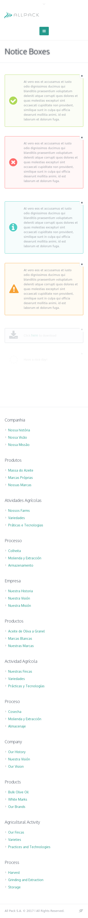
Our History (17, 752)
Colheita (14, 551)
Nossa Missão (19, 445)
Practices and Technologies (29, 847)
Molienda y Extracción (24, 558)
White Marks (17, 799)
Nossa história (19, 430)
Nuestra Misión (19, 606)
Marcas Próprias (20, 478)
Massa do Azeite (20, 470)
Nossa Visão (17, 437)
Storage (14, 887)
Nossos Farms (19, 511)
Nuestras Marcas (21, 646)
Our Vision (16, 766)
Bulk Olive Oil (18, 792)
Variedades (16, 518)
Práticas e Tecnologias (25, 525)
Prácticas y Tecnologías (26, 686)
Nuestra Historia (20, 591)
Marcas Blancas (20, 638)
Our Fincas (16, 832)
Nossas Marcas (19, 485)
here (34, 335)
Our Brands (16, 807)
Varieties (14, 840)
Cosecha (14, 712)
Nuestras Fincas (20, 671)
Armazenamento (20, 565)
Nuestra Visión (19, 598)
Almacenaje (17, 726)
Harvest (14, 872)
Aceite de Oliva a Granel (26, 631)
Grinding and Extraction (25, 880)
